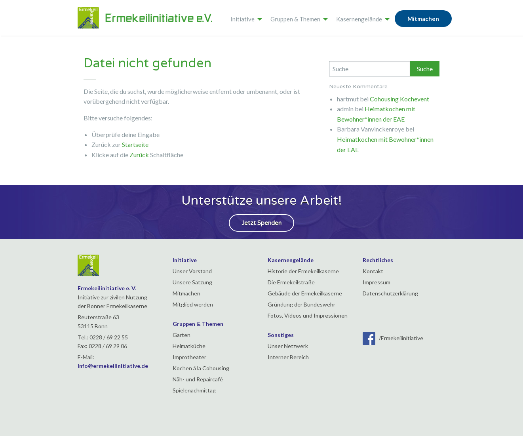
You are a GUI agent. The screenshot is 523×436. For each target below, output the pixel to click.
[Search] (370, 68)
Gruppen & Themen (295, 19)
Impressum (376, 282)
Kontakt (373, 271)
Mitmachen (423, 18)
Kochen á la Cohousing (201, 368)
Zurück (139, 154)
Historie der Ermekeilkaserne (303, 271)
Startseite (135, 144)
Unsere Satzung (192, 282)
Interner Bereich (288, 357)
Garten (181, 334)
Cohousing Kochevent (399, 99)
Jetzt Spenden (261, 223)
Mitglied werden (193, 304)
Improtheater (189, 357)
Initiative (242, 19)
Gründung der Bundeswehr (301, 304)
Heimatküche (189, 346)
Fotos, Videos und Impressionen (308, 315)
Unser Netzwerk (288, 346)
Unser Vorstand (192, 271)
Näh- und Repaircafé (198, 379)
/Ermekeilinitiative (393, 338)
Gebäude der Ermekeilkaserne (305, 293)
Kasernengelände (359, 19)
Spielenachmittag (194, 390)
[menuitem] (244, 18)
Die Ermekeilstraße (291, 282)
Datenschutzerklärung (390, 293)
